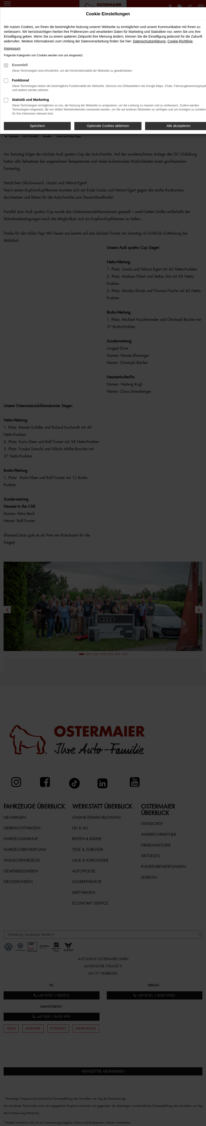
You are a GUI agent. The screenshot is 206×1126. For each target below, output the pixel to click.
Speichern (37, 126)
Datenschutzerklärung (149, 41)
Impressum (12, 48)
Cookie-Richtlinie (180, 41)
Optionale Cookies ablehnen (108, 126)
